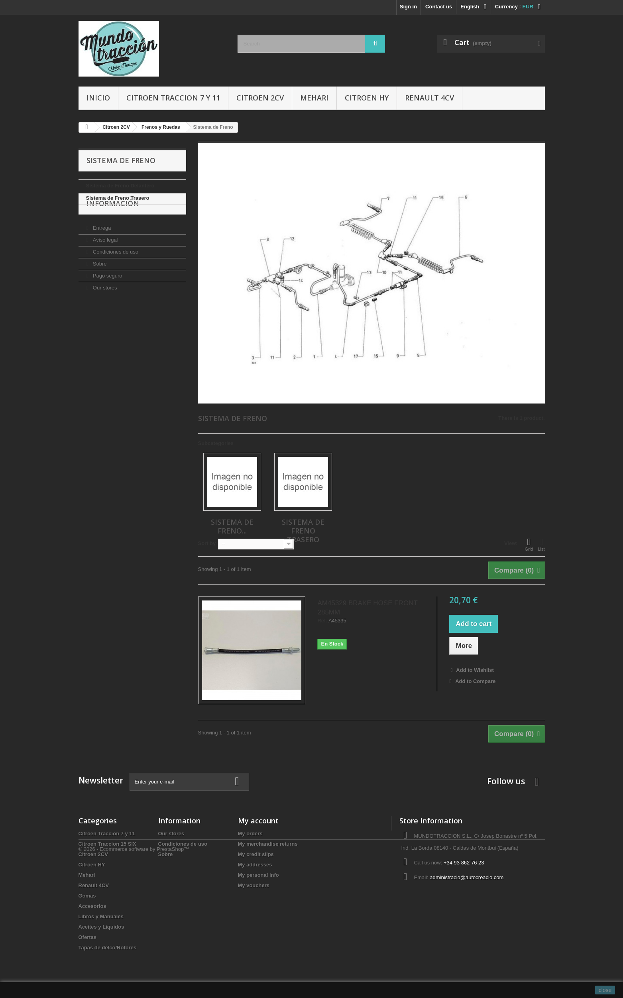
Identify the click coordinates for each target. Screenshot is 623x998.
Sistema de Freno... (232, 526)
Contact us (438, 7)
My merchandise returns (268, 844)
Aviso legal (104, 262)
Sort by (207, 543)
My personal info (258, 875)
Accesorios (92, 906)
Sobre (98, 286)
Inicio (98, 97)
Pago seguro (106, 298)
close (605, 990)
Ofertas (88, 937)
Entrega (101, 250)
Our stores (104, 310)
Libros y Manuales (101, 916)
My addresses (255, 865)
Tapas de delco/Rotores (108, 948)
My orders (250, 834)
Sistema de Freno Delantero (120, 186)
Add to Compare (475, 681)
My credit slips (256, 854)
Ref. (322, 621)
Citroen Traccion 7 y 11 (173, 97)
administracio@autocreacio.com (466, 877)
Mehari (314, 97)
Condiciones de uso (114, 274)
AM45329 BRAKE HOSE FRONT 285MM (367, 607)
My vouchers (253, 885)
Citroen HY (367, 97)
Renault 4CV (429, 97)
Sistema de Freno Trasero (117, 198)
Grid (529, 544)
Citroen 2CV (260, 97)
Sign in (408, 7)
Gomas (87, 896)
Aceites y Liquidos (101, 927)
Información (112, 228)
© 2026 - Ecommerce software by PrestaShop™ (134, 976)
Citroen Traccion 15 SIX (107, 844)
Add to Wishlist (474, 670)
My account (258, 820)
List (541, 544)
